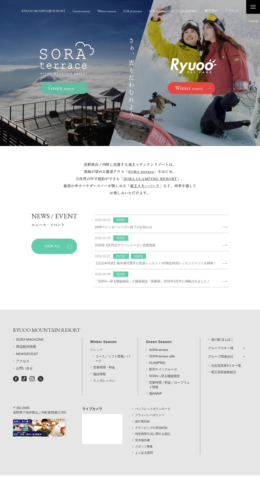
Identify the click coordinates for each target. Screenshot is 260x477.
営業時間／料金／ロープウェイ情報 (169, 374)
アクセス (231, 10)
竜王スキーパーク (145, 186)
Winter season (106, 11)
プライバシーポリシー (150, 409)
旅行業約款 (142, 415)
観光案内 (211, 10)
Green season (81, 11)
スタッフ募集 (144, 440)
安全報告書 (142, 434)
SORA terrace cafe (161, 11)
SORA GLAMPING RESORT (150, 179)
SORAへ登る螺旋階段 (164, 365)
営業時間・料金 (104, 356)
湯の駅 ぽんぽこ (222, 328)
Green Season (159, 331)
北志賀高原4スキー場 (226, 355)
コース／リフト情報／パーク (112, 348)
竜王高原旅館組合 (223, 361)
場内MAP (155, 383)
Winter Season (103, 331)
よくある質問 (144, 447)
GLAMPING (189, 11)
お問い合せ (24, 376)
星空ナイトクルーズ (163, 358)
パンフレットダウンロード (152, 403)
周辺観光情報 (26, 354)
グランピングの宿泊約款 (151, 422)
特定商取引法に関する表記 (152, 428)
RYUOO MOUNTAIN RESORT (43, 11)
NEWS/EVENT (27, 362)
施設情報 (99, 363)
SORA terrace (132, 11)
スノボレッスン (104, 369)
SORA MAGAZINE (30, 347)
